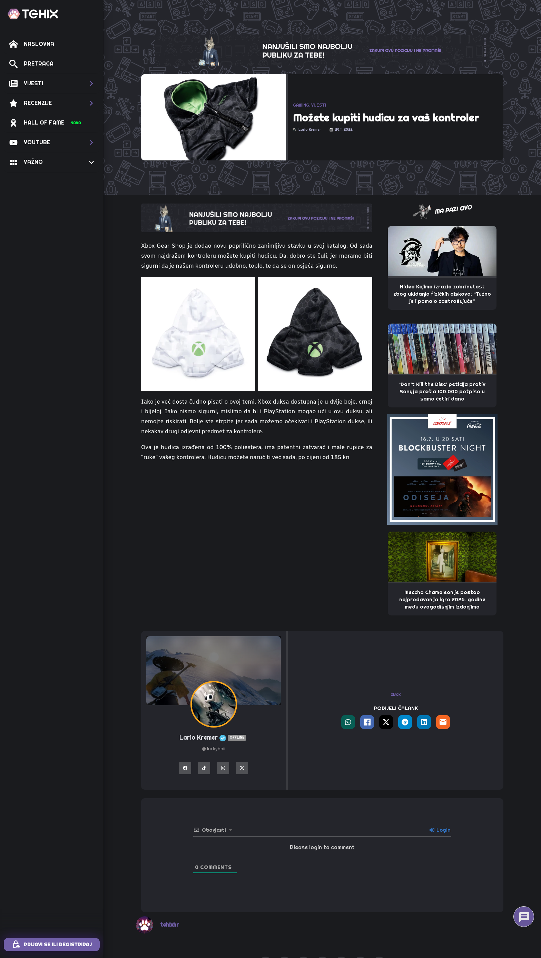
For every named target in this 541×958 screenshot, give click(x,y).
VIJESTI (318, 105)
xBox (396, 694)
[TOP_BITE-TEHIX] (256, 217)
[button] (52, 83)
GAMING (301, 105)
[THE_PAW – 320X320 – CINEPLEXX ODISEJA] (442, 469)
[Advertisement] (256, 519)
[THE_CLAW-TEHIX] (322, 49)
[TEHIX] (33, 14)
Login (440, 830)
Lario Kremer (213, 737)
